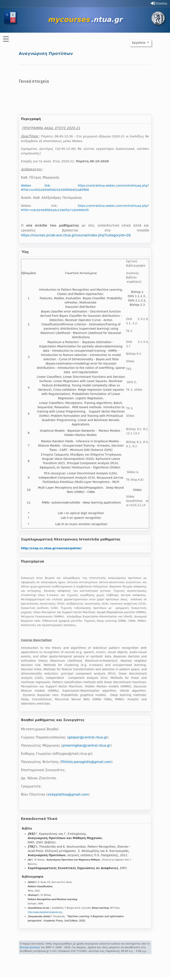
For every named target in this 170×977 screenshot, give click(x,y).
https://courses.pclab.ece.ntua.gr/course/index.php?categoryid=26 (76, 235)
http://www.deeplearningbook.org (45, 912)
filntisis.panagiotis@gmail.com (86, 762)
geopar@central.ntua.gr (87, 737)
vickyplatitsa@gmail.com (67, 794)
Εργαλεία (139, 42)
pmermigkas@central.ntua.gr (86, 745)
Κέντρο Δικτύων (30, 947)
